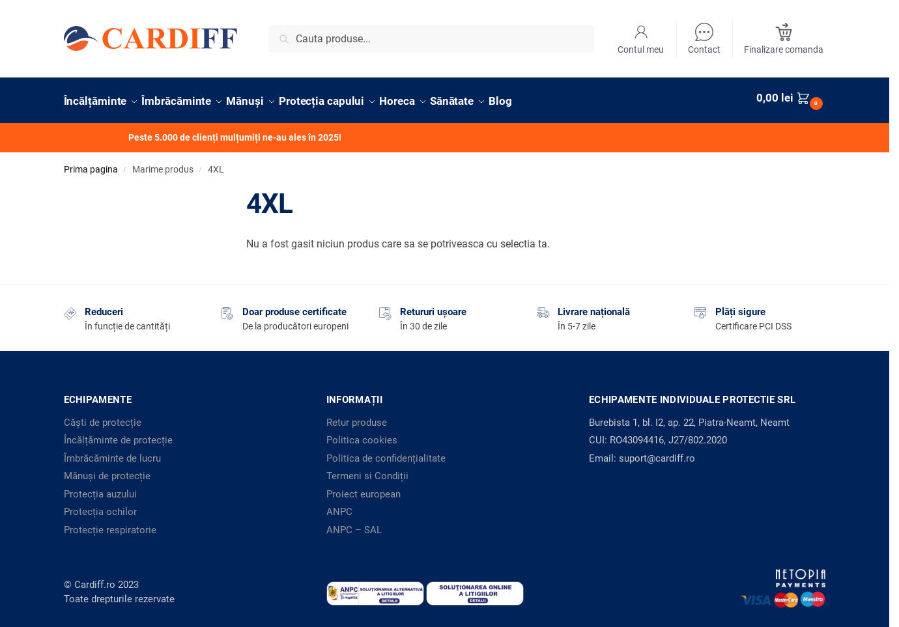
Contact (704, 39)
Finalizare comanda (783, 39)
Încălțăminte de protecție (118, 434)
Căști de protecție (102, 416)
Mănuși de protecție (107, 470)
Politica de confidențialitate (386, 452)
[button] (790, 97)
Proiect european (363, 488)
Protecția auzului (100, 488)
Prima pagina (91, 163)
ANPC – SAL (354, 523)
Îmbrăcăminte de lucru (112, 452)
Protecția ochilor (100, 506)
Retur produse (356, 416)
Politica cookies (361, 434)
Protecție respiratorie (110, 523)
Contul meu (641, 39)
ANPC (339, 506)
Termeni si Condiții (367, 470)
